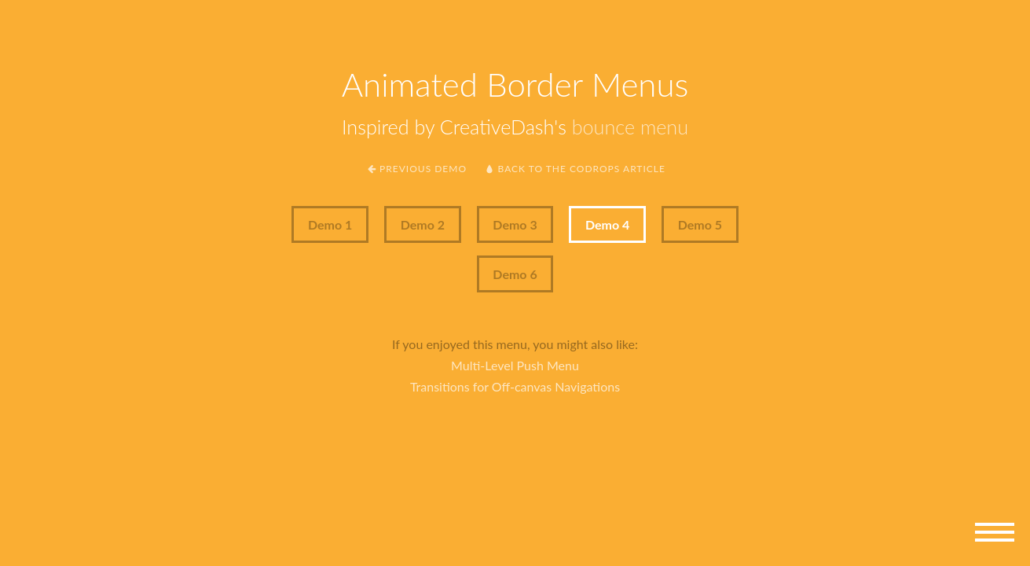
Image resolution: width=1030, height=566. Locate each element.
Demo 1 (330, 224)
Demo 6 (515, 273)
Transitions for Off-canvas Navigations (515, 386)
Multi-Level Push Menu (515, 365)
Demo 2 (423, 224)
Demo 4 (607, 224)
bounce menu (630, 126)
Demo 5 (700, 224)
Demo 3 (515, 224)
